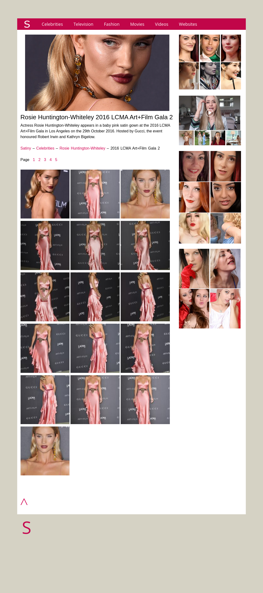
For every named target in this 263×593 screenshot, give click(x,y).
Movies (137, 24)
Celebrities (52, 24)
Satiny (26, 148)
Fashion (111, 24)
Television (83, 24)
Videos (161, 24)
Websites (188, 24)
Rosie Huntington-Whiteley (82, 148)
